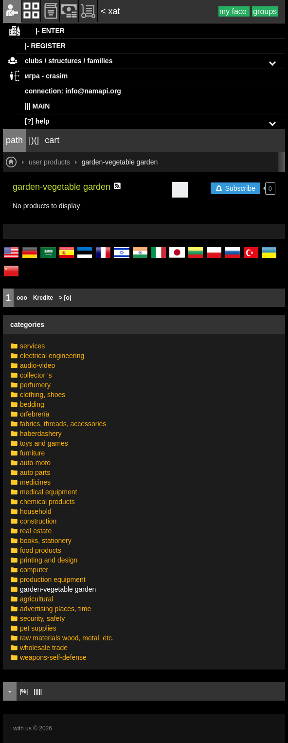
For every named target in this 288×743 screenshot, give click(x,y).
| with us (21, 728)
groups (265, 11)
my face (234, 11)
